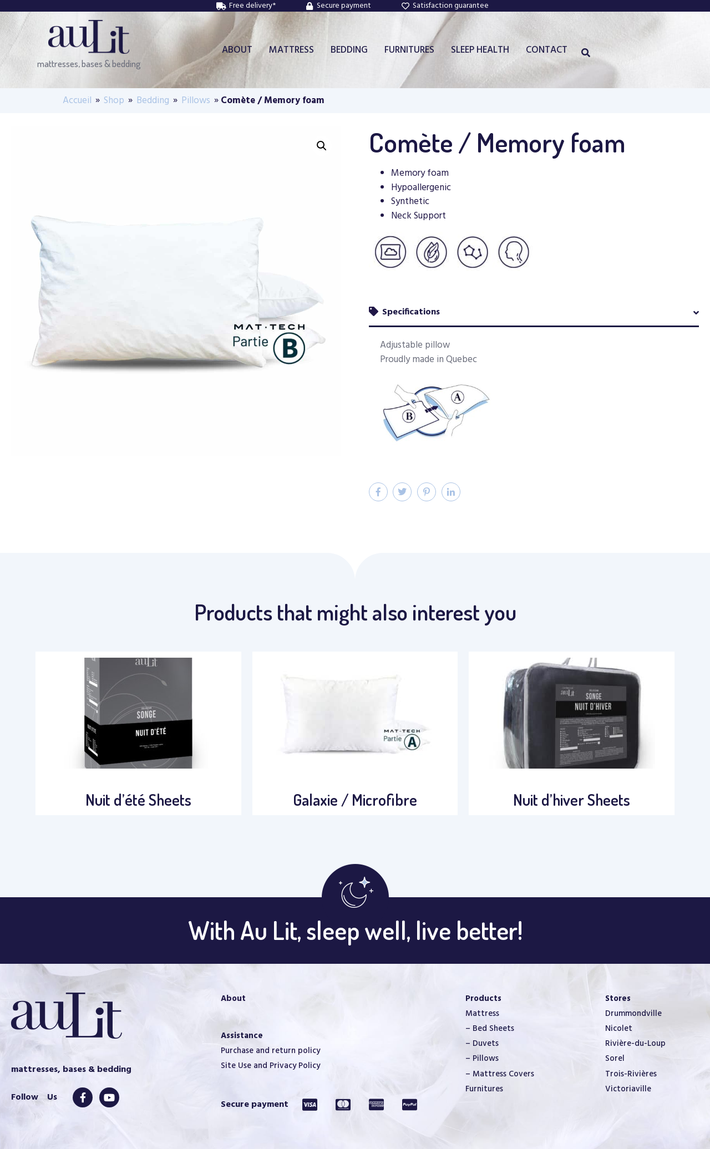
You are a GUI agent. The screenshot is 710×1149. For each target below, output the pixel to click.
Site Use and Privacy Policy (270, 1066)
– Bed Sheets (489, 1029)
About (233, 999)
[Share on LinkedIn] (451, 491)
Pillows (195, 100)
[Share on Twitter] (402, 491)
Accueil (77, 100)
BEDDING (349, 50)
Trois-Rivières (631, 1074)
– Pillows (482, 1059)
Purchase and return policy (270, 1051)
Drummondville (633, 1014)
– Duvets (482, 1044)
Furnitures (484, 1089)
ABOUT (237, 50)
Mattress (482, 1014)
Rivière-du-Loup (635, 1044)
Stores (618, 999)
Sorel (615, 1059)
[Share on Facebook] (378, 491)
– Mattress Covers (499, 1074)
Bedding (152, 100)
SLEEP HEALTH (480, 50)
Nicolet (618, 1029)
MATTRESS (291, 50)
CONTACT (546, 50)
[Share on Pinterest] (426, 491)
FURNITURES (409, 50)
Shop (114, 100)
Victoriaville (628, 1089)
